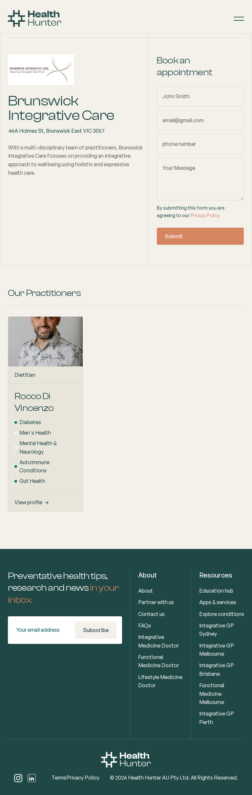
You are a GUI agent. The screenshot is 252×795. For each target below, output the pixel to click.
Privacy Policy (205, 215)
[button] (239, 19)
